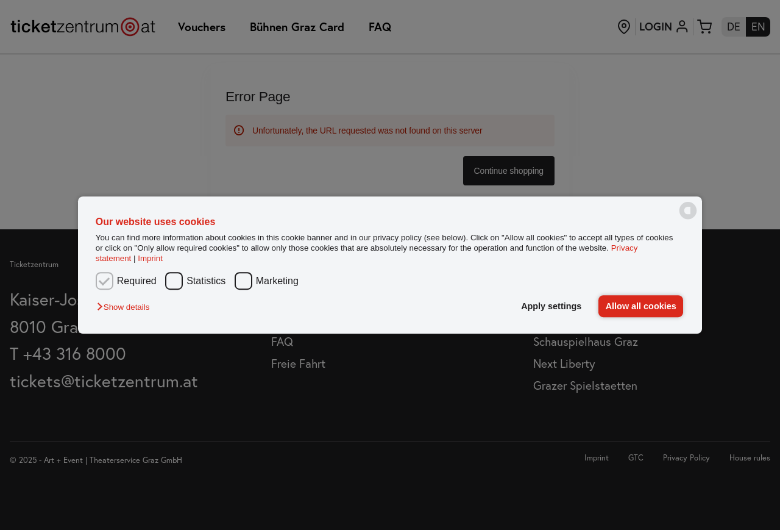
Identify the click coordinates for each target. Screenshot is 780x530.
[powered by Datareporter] (688, 218)
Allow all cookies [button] (641, 306)
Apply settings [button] (551, 306)
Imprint (150, 258)
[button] (126, 307)
